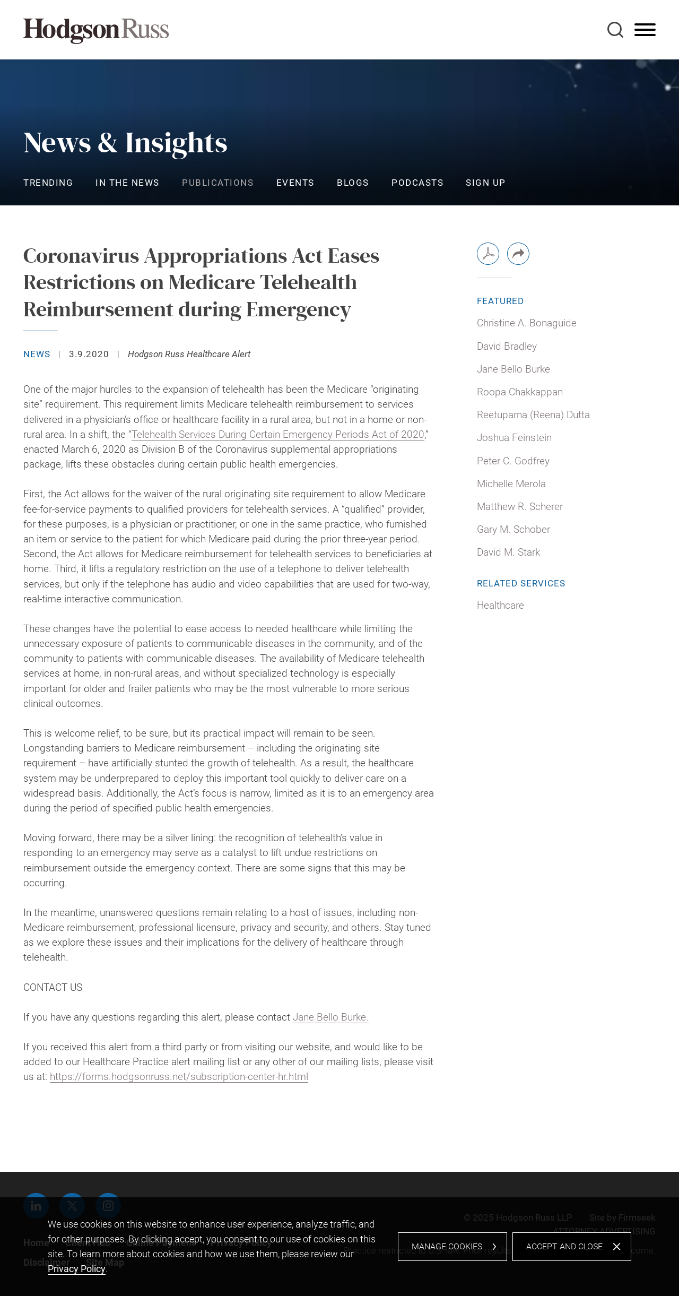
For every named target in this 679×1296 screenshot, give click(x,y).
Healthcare (500, 605)
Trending (48, 182)
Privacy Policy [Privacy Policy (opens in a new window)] (77, 1268)
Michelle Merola (511, 484)
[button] (518, 254)
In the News (127, 182)
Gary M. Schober (513, 529)
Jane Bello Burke (513, 369)
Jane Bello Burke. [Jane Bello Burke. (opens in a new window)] (331, 1017)
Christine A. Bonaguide (527, 323)
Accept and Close (564, 1246)
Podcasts (417, 182)
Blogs (353, 182)
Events (295, 182)
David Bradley (507, 346)
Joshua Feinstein (514, 438)
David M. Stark (508, 552)
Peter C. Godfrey (513, 461)
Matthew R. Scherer (520, 507)
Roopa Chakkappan (520, 392)
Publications (218, 182)
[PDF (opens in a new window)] (488, 254)
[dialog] (339, 1246)
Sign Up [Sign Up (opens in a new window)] (486, 182)
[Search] (615, 30)
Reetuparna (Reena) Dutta (533, 415)
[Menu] (645, 30)
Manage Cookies (447, 1246)
